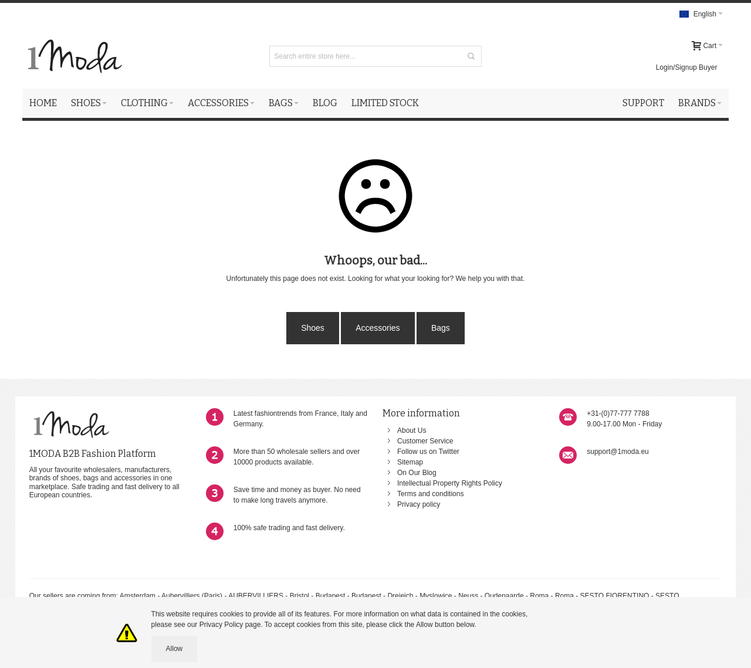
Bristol (301, 596)
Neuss (468, 596)
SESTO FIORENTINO (614, 596)
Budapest (331, 596)
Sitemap (410, 462)
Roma (539, 596)
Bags (440, 328)
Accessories (378, 328)
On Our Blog (417, 473)
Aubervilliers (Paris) (191, 596)
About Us (411, 430)
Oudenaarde (504, 596)
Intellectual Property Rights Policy (449, 483)
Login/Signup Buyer (687, 67)
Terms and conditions (430, 494)
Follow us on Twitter (428, 451)
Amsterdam (137, 596)
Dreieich (400, 596)
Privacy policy (418, 504)
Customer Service (425, 441)
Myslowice (436, 596)
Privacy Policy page (230, 624)
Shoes (312, 328)
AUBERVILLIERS (255, 596)
